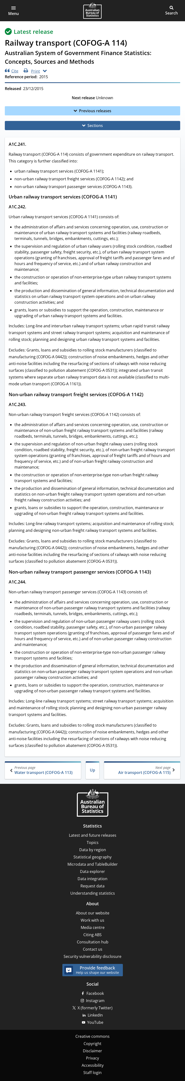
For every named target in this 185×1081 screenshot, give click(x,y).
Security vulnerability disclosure (92, 956)
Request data (92, 886)
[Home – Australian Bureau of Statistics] (92, 803)
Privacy (92, 1058)
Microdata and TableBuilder (92, 864)
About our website (92, 913)
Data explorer (92, 871)
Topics (93, 842)
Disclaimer (92, 1050)
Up (92, 770)
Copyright (92, 1043)
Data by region (92, 849)
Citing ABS (92, 934)
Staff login (92, 1072)
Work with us (92, 920)
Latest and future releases (92, 835)
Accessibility (93, 1065)
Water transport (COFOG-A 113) (43, 770)
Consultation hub (92, 942)
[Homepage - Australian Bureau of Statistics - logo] (92, 10)
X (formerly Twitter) (95, 1008)
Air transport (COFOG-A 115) (141, 770)
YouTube (95, 1022)
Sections (95, 125)
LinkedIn (95, 1015)
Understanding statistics (92, 893)
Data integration (92, 878)
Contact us (92, 949)
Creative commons (92, 1036)
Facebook (95, 993)
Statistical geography (92, 857)
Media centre (93, 927)
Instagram (95, 1000)
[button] (13, 10)
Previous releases (95, 110)
